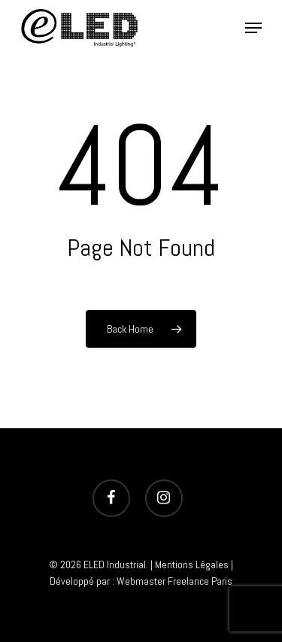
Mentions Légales (192, 564)
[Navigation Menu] (253, 27)
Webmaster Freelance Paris (174, 581)
